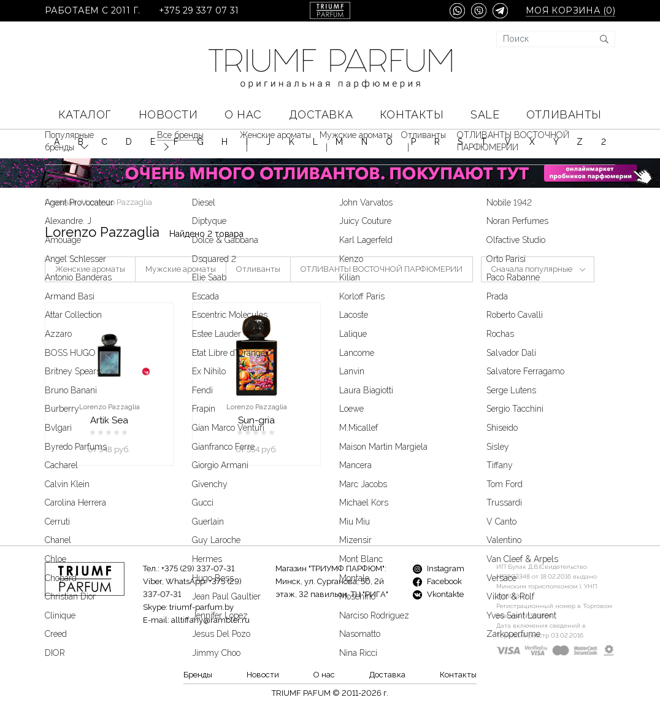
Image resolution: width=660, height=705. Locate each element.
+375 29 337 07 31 (199, 11)
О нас (243, 114)
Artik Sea (109, 420)
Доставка (321, 114)
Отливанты (564, 114)
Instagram (438, 568)
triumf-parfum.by (201, 607)
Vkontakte (438, 594)
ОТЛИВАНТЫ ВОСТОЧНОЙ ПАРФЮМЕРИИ (381, 269)
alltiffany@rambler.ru (210, 620)
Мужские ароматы (180, 269)
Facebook (437, 581)
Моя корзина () (570, 11)
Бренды (197, 674)
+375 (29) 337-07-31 (197, 568)
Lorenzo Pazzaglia (109, 407)
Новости (168, 114)
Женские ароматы (90, 269)
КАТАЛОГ (85, 114)
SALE (484, 114)
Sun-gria (256, 420)
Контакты (411, 114)
